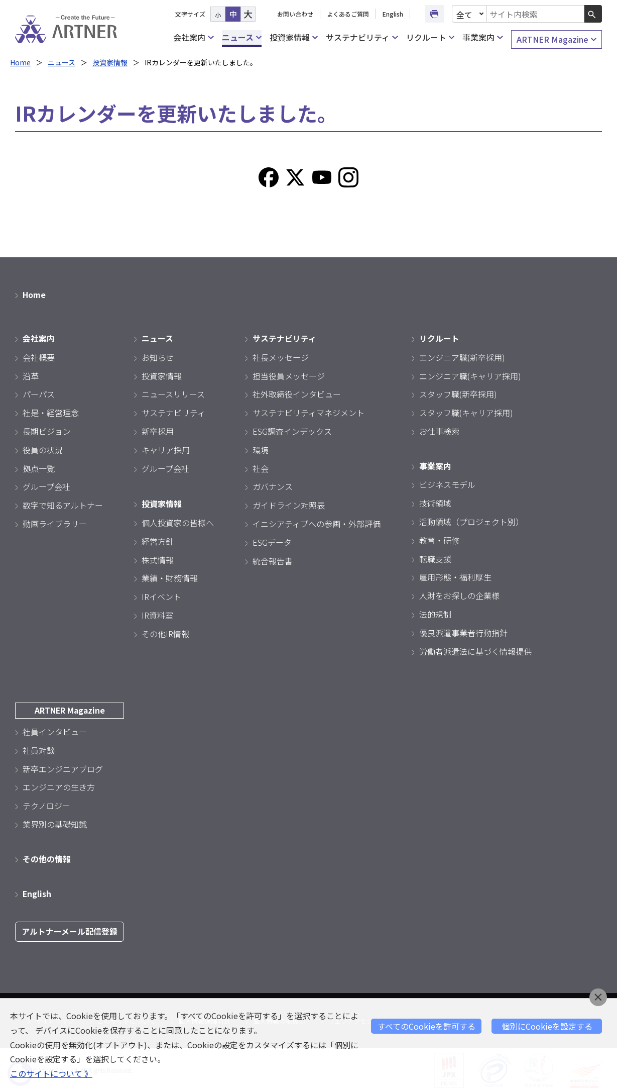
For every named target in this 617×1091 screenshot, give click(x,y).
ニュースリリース (173, 393)
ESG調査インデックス (292, 430)
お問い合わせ (295, 14)
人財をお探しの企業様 (459, 594)
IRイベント (161, 595)
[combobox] (535, 14)
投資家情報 (294, 37)
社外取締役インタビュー (297, 393)
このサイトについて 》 (51, 1073)
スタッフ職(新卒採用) (458, 393)
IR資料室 (157, 614)
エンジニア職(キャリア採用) (470, 375)
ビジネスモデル (447, 483)
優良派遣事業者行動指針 (463, 631)
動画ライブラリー (55, 523)
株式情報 (158, 558)
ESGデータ (272, 541)
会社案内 (193, 37)
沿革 (31, 375)
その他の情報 (47, 857)
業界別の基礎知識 (55, 823)
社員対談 (39, 749)
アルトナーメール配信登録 (69, 929)
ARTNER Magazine (556, 39)
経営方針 (158, 540)
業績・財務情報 (170, 577)
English (393, 14)
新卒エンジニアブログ (63, 767)
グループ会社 (46, 486)
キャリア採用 (166, 449)
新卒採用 (158, 430)
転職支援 (435, 557)
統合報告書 (273, 560)
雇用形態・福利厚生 (455, 576)
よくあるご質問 (348, 14)
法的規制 (435, 613)
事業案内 (482, 37)
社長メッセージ (281, 356)
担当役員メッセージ (289, 375)
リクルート (430, 37)
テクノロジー (46, 804)
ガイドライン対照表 (289, 505)
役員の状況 (43, 449)
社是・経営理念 (51, 412)
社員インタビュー (55, 730)
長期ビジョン (47, 430)
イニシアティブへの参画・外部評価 (317, 523)
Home (20, 62)
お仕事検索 (439, 430)
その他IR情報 (165, 632)
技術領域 (435, 502)
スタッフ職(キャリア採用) (466, 412)
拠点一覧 (39, 467)
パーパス (39, 393)
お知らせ (158, 356)
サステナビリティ (362, 37)
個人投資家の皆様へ (178, 522)
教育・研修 (439, 539)
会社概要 (39, 356)
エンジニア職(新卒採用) (462, 356)
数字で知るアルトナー (63, 505)
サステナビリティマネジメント (308, 412)
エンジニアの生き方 (59, 785)
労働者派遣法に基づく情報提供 (475, 650)
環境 (261, 449)
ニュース (242, 37)
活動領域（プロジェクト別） (471, 521)
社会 (261, 467)
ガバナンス (273, 486)
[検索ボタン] (593, 14)
